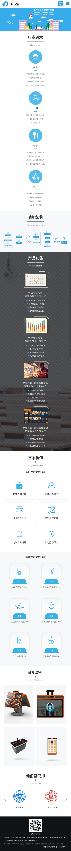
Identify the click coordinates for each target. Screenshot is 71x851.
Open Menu (68, 3)
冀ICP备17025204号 (55, 844)
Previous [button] (5, 799)
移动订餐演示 (59, 847)
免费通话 (61, 4)
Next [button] (66, 799)
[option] (20, 799)
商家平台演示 (48, 847)
